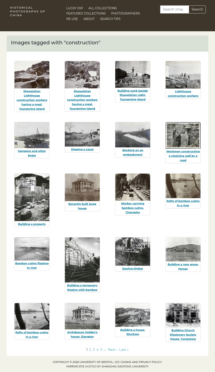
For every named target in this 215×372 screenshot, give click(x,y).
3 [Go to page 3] (94, 350)
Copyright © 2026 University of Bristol (83, 362)
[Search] (174, 9)
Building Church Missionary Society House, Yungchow (183, 335)
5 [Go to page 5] (101, 350)
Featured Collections (86, 13)
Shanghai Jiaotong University (125, 366)
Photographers (125, 13)
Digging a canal (82, 149)
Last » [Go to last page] (124, 350)
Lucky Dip (74, 8)
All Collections (103, 8)
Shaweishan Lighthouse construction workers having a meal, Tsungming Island (32, 99)
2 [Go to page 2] (90, 350)
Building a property (32, 224)
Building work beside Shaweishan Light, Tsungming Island (133, 95)
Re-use (72, 19)
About (89, 19)
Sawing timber (132, 268)
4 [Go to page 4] (97, 350)
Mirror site (75, 366)
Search (197, 9)
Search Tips (110, 19)
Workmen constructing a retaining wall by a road (183, 156)
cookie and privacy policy (141, 362)
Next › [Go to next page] (112, 350)
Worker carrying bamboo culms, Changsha (132, 208)
